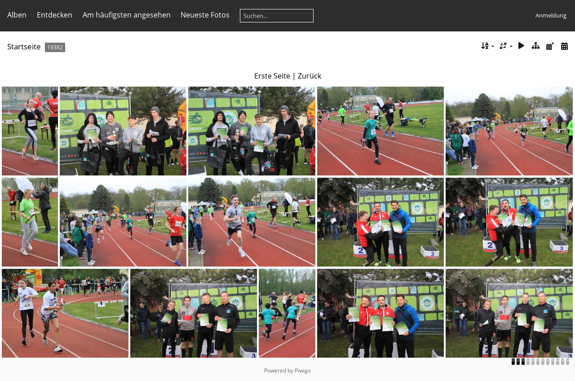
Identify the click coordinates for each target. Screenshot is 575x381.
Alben (17, 15)
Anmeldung (550, 15)
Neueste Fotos (205, 15)
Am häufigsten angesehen (127, 15)
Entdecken (54, 15)
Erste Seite (272, 76)
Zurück (309, 76)
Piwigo (303, 370)
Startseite (24, 46)
